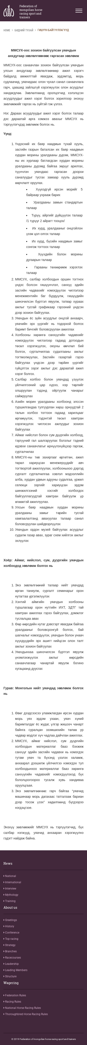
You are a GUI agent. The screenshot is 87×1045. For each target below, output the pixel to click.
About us (10, 907)
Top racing (10, 938)
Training (9, 901)
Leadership (11, 963)
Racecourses (12, 957)
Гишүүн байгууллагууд (53, 30)
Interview (9, 888)
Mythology (10, 894)
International (12, 882)
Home (6, 30)
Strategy (9, 945)
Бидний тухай (24, 30)
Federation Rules (14, 995)
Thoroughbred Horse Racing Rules (25, 1014)
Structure (9, 976)
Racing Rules (12, 1001)
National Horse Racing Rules (22, 1008)
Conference (11, 932)
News (7, 863)
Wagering (11, 983)
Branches (10, 951)
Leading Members (15, 970)
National (9, 876)
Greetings (10, 920)
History (8, 926)
